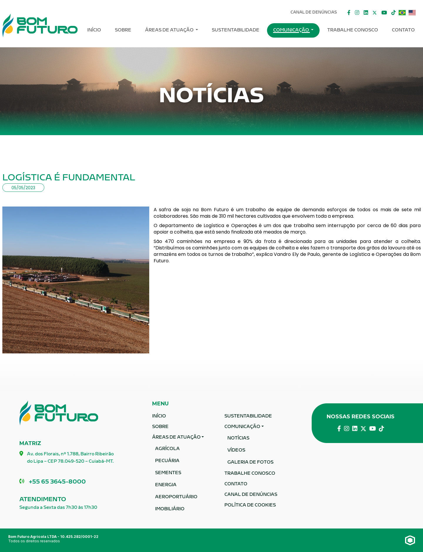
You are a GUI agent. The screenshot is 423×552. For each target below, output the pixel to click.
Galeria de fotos (250, 462)
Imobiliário (169, 509)
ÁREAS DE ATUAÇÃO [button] (169, 30)
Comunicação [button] (291, 30)
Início (94, 30)
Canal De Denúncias (314, 12)
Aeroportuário (176, 497)
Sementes (168, 473)
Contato (403, 30)
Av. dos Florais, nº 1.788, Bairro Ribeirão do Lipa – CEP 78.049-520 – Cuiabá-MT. (66, 458)
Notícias (238, 438)
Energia (166, 485)
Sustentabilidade (235, 30)
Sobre (123, 30)
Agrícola (167, 449)
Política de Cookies (250, 505)
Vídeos (236, 450)
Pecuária (167, 461)
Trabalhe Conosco (352, 30)
